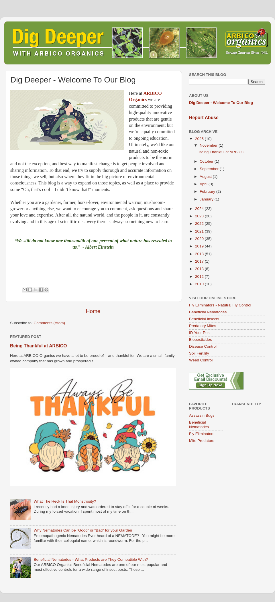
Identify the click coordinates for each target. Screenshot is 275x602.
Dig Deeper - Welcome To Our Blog (221, 103)
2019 (200, 246)
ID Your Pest (200, 332)
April (204, 184)
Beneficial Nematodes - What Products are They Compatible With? (91, 559)
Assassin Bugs (202, 415)
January (207, 199)
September (210, 169)
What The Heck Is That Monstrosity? (65, 501)
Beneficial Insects (204, 319)
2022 (200, 223)
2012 (200, 276)
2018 (200, 254)
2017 (200, 261)
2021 (200, 231)
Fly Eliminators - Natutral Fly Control (220, 305)
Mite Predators (201, 440)
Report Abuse (204, 117)
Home (93, 311)
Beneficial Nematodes (208, 312)
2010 (200, 284)
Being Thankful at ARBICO (38, 345)
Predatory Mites (202, 326)
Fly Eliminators (202, 434)
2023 (200, 216)
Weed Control (201, 360)
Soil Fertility (199, 353)
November (209, 145)
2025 (200, 139)
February (208, 191)
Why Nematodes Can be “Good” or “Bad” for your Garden (83, 530)
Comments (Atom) (49, 323)
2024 (200, 208)
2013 (200, 269)
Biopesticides (200, 339)
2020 (200, 239)
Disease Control (203, 346)
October (207, 161)
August (206, 176)
